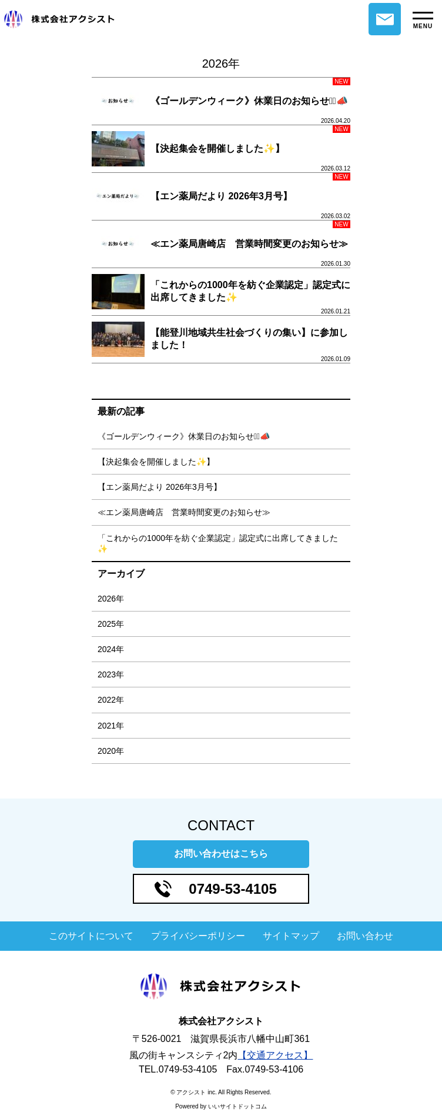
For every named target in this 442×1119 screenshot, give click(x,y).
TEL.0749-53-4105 (178, 1069)
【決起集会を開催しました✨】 (156, 461)
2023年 (111, 674)
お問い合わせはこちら (221, 854)
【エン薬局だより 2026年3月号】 (160, 487)
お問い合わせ (385, 19)
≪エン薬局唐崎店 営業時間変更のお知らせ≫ (184, 512)
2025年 (111, 624)
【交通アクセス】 (275, 1055)
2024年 (111, 649)
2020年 (111, 751)
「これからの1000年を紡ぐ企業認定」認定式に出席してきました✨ (218, 543)
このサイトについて (91, 936)
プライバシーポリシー (198, 936)
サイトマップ (291, 936)
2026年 (111, 598)
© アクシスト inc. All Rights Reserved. (220, 1092)
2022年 (111, 699)
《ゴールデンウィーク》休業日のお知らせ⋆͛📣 (184, 436)
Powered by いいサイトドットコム (221, 1106)
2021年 (111, 725)
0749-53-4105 (232, 889)
